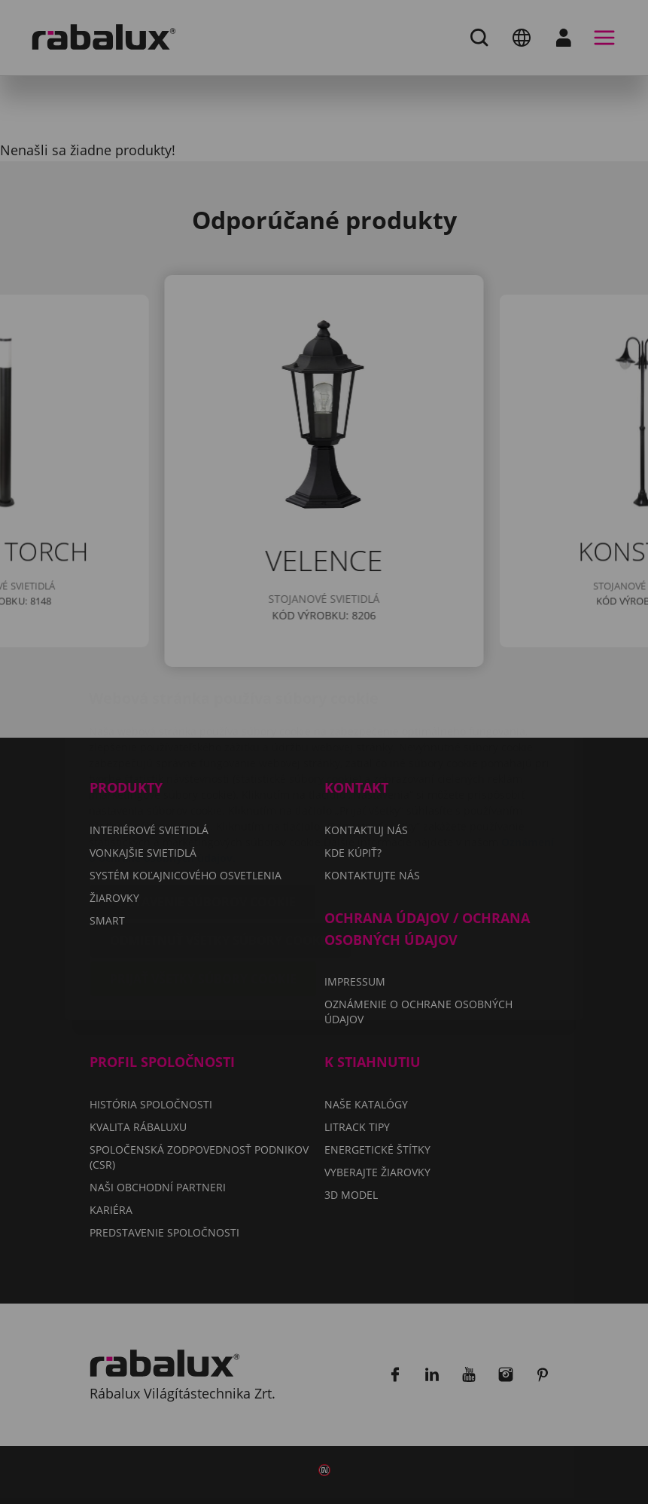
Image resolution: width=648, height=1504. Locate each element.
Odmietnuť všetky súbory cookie (220, 850)
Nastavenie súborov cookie (203, 812)
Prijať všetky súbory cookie (203, 889)
